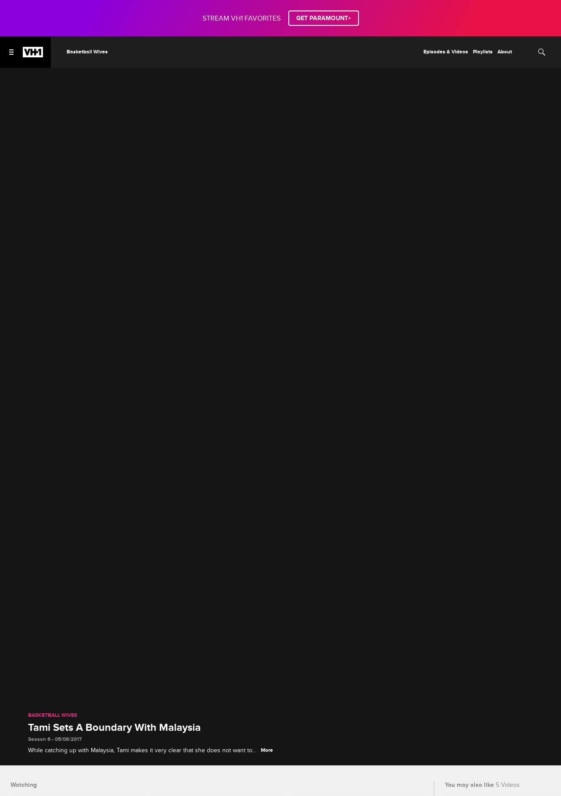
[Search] (541, 52)
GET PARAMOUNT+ (323, 18)
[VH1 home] (33, 55)
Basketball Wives (52, 715)
